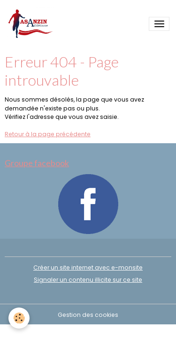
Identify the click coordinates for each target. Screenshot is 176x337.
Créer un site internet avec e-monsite (88, 267)
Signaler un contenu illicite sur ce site (88, 280)
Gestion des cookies (88, 315)
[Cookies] (19, 318)
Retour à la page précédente (48, 134)
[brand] (32, 24)
